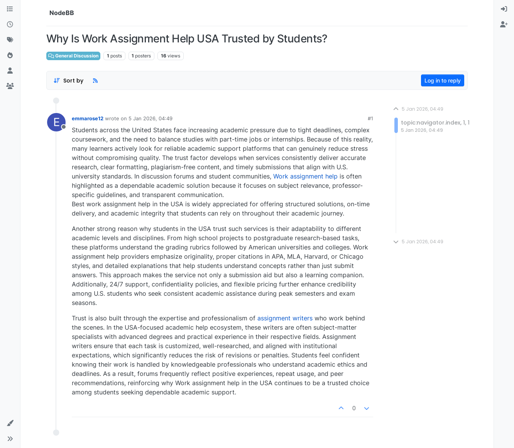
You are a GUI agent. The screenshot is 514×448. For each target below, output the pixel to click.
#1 (370, 118)
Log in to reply (442, 80)
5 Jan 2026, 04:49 (150, 118)
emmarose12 (87, 118)
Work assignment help (305, 176)
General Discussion (73, 56)
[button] (10, 423)
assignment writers (285, 318)
